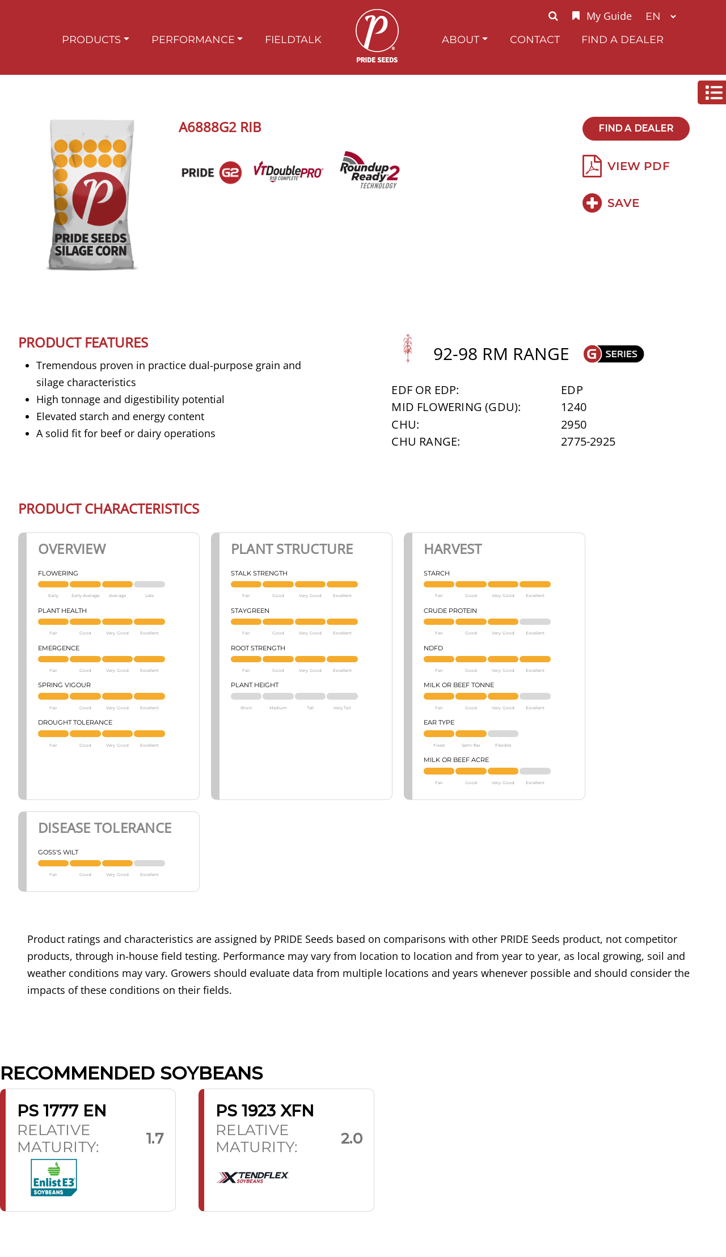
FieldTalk (293, 39)
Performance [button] (193, 39)
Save (611, 203)
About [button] (460, 39)
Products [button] (91, 39)
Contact (535, 39)
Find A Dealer (622, 39)
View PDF (626, 166)
